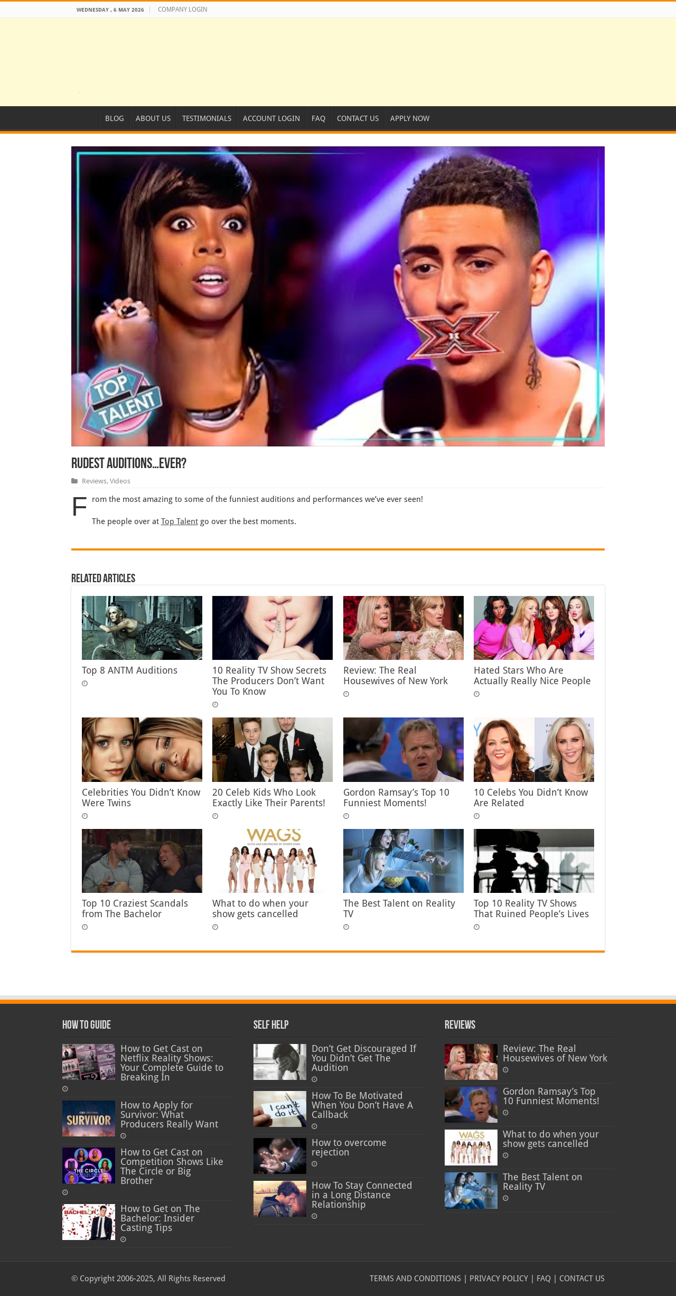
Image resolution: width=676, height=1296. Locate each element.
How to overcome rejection (349, 1148)
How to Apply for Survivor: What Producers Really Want (169, 1115)
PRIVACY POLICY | (500, 1278)
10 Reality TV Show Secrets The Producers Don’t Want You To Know (269, 681)
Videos (120, 481)
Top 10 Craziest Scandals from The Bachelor (135, 908)
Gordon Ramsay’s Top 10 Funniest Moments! (396, 797)
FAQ (318, 118)
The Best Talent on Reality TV (543, 1182)
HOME (85, 117)
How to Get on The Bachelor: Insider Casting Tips (160, 1218)
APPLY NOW (409, 118)
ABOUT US (153, 118)
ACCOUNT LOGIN (271, 118)
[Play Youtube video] (338, 296)
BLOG (114, 118)
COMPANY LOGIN (183, 9)
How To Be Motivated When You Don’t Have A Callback (362, 1105)
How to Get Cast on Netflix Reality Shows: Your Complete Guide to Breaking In (171, 1063)
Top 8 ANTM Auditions (129, 670)
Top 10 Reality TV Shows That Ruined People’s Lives (531, 908)
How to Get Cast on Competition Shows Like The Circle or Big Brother (171, 1166)
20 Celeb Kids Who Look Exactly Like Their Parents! (268, 797)
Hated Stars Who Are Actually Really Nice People (532, 675)
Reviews (94, 481)
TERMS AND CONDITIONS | (418, 1278)
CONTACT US (358, 118)
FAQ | (545, 1278)
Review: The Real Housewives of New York (395, 675)
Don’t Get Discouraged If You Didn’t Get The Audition (364, 1058)
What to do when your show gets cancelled (260, 908)
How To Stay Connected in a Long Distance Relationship (362, 1195)
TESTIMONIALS (206, 118)
